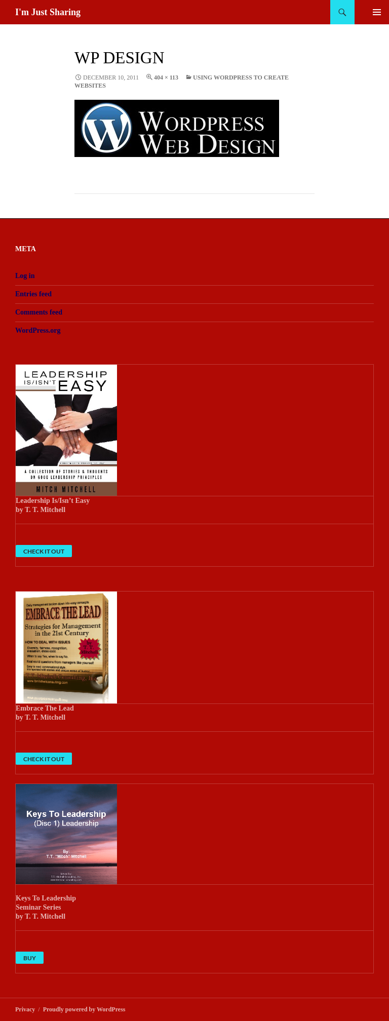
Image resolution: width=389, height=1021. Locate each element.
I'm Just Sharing (48, 12)
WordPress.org (38, 330)
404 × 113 (166, 77)
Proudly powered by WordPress (84, 1009)
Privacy (25, 1009)
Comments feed (38, 312)
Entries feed (33, 294)
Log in (25, 276)
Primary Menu (377, 12)
